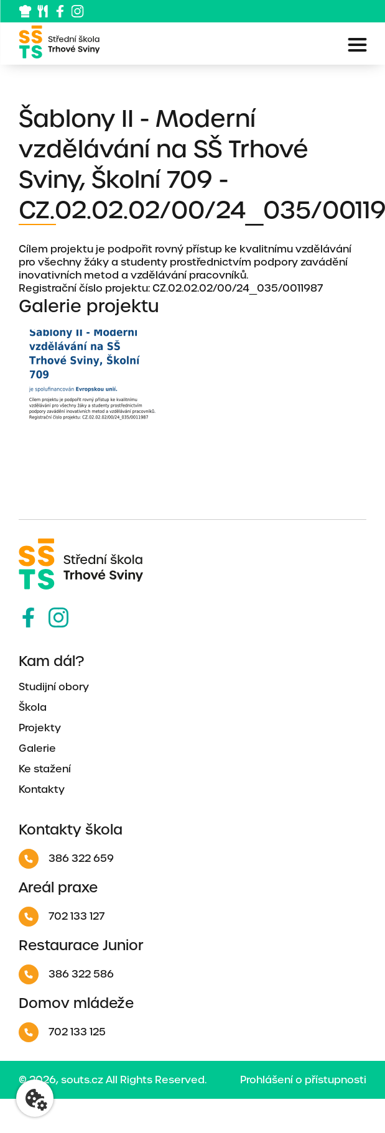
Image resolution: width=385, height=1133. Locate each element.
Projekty (40, 727)
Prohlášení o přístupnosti (303, 1079)
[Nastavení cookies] (34, 1098)
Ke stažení (45, 768)
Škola (33, 707)
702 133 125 (62, 1032)
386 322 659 (66, 859)
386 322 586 (66, 974)
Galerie (37, 748)
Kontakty (42, 789)
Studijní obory (54, 686)
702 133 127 (61, 917)
